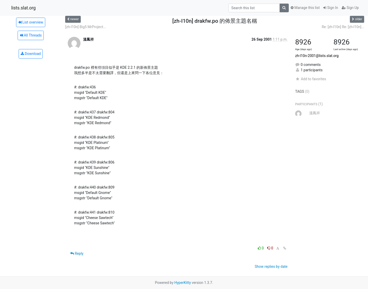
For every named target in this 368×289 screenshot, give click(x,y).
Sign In (330, 8)
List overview (30, 22)
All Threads (31, 35)
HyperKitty (182, 283)
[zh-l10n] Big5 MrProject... (85, 27)
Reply (76, 253)
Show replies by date (271, 266)
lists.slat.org (23, 7)
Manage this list (305, 8)
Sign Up (350, 8)
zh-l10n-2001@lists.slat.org (317, 56)
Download (31, 54)
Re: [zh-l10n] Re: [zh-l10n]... (343, 27)
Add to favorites (310, 79)
